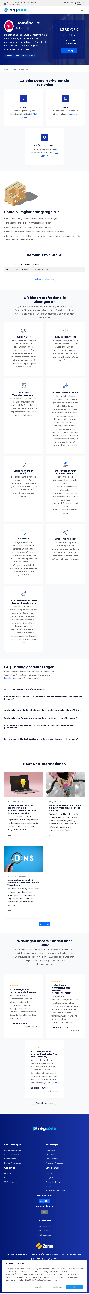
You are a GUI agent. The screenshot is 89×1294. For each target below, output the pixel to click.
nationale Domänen (28, 56)
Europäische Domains (12, 56)
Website (73, 114)
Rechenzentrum (52, 1159)
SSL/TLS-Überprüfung (12, 1182)
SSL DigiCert (49, 154)
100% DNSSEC (51, 1150)
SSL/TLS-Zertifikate (11, 1154)
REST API (7, 1174)
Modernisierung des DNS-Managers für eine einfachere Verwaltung (23, 883)
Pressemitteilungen (53, 1182)
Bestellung (68, 51)
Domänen (13, 69)
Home (6, 69)
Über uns (49, 1174)
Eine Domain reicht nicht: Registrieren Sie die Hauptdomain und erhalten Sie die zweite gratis (22, 809)
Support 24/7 (44, 1221)
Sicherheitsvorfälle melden (56, 1190)
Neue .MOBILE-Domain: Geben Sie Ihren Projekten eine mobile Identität (65, 808)
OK (74, 1287)
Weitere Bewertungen (44, 1103)
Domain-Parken (10, 1159)
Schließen (39, 1287)
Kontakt (49, 1186)
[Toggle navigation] (82, 10)
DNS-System (51, 1154)
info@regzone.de (12, 4)
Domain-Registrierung (12, 1150)
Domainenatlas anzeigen (13, 1178)
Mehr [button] (53, 1082)
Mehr (10, 835)
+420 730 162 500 (11, 2)
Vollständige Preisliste (44, 279)
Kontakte (79, 2)
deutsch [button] (79, 4)
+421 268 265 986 (28, 2)
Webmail (68, 2)
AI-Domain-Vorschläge (54, 1163)
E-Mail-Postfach (28, 115)
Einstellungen (56, 1287)
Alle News (44, 924)
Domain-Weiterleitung (12, 1163)
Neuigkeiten (50, 1178)
